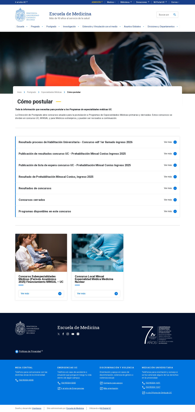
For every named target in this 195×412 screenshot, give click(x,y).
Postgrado (53, 27)
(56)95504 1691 (153, 383)
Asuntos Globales (134, 27)
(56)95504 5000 (68, 383)
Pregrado (37, 27)
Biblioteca (125, 2)
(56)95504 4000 (26, 380)
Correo (175, 2)
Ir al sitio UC (20, 2)
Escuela (22, 27)
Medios (111, 2)
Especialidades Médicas (51, 92)
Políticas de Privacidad (28, 351)
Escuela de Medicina (75, 408)
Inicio (19, 92)
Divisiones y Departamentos (163, 27)
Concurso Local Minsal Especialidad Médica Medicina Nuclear (94, 279)
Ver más (41, 293)
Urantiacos (36, 408)
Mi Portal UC (159, 2)
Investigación (71, 27)
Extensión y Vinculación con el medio (101, 27)
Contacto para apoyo (113, 383)
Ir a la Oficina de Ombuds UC (159, 393)
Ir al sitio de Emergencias (72, 388)
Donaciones (141, 2)
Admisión (96, 2)
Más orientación (110, 388)
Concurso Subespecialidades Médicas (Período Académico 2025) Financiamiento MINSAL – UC (41, 279)
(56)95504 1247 (153, 387)
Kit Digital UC (105, 408)
